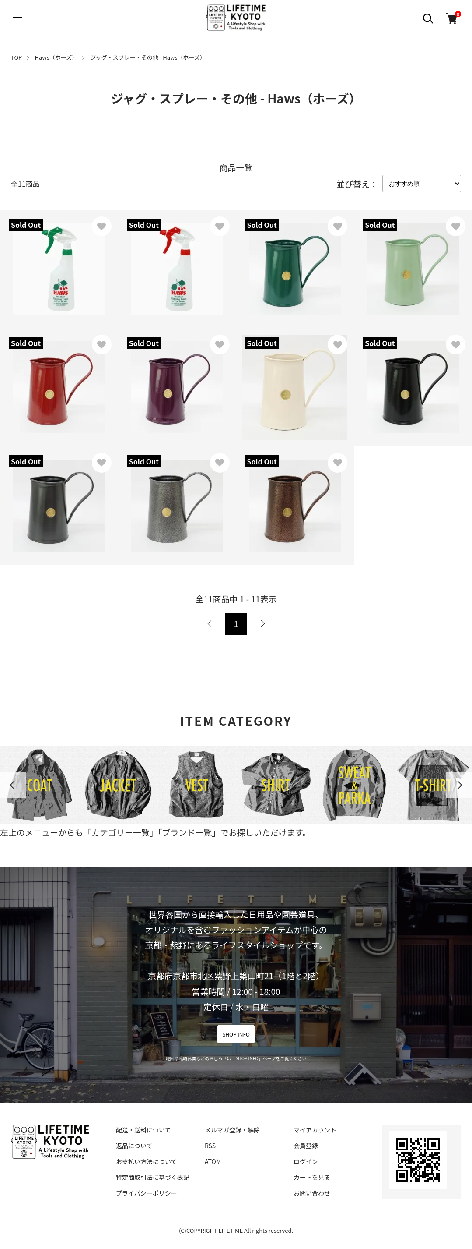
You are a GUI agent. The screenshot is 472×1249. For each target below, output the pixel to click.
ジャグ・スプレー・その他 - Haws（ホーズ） (147, 57)
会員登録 (306, 1145)
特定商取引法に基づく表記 (152, 1177)
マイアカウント (315, 1129)
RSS (210, 1145)
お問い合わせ (312, 1193)
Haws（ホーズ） (56, 57)
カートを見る (312, 1177)
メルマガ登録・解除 (232, 1129)
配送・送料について (143, 1129)
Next (459, 785)
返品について (134, 1145)
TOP (16, 57)
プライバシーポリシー (146, 1193)
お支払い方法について (146, 1161)
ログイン (306, 1161)
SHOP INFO (236, 1034)
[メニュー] (17, 17)
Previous (13, 785)
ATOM (213, 1161)
